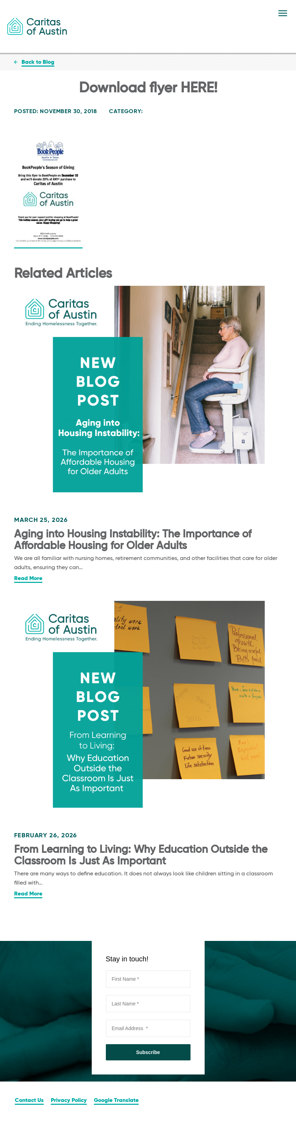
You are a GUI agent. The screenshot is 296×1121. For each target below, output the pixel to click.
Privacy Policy (69, 1100)
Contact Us (29, 1100)
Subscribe (148, 1052)
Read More (28, 578)
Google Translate (116, 1100)
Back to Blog (38, 62)
